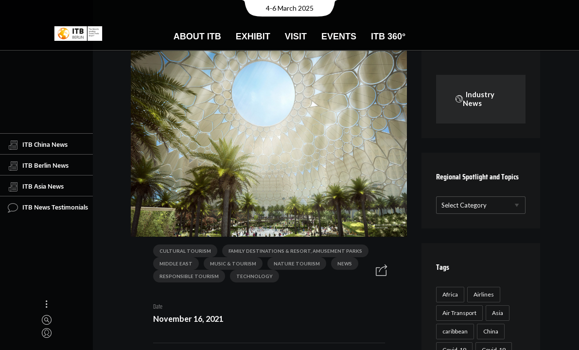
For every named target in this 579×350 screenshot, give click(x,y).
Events (338, 36)
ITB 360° (388, 36)
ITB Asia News (36, 186)
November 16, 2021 (185, 320)
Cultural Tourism (182, 253)
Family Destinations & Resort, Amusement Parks (292, 253)
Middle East (173, 265)
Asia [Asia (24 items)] (506, 332)
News (341, 265)
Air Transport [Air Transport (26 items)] (469, 332)
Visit (296, 36)
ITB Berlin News (38, 165)
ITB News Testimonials (48, 207)
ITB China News (38, 145)
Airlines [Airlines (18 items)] (493, 313)
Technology (251, 278)
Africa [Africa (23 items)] (459, 313)
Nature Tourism (294, 265)
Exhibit (253, 36)
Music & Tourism (230, 265)
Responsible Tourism (186, 278)
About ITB (197, 36)
